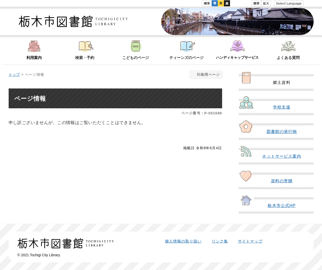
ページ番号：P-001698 (201, 113)
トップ (14, 74)
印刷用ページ (208, 74)
